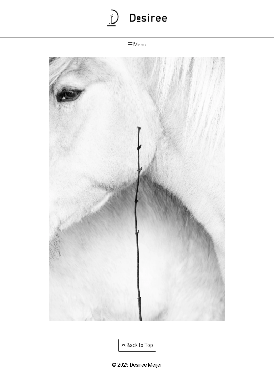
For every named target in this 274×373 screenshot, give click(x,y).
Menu (137, 44)
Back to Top (137, 345)
